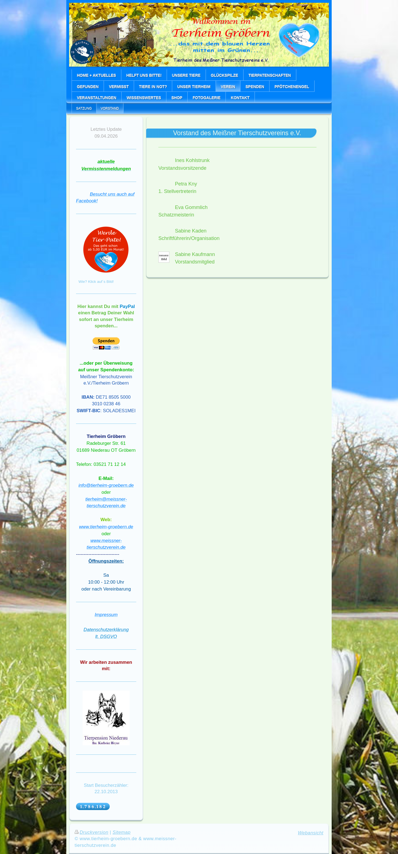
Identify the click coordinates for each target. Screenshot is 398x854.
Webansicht (310, 832)
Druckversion (91, 832)
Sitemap (121, 832)
